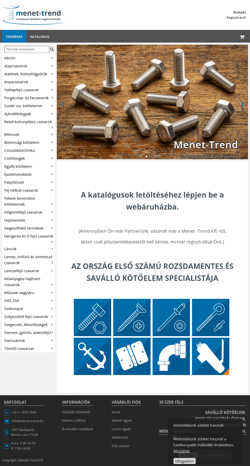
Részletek (181, 450)
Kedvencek (120, 437)
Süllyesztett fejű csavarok (29, 316)
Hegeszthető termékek (29, 228)
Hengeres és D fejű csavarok (29, 238)
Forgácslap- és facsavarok (29, 97)
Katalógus (39, 36)
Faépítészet (29, 182)
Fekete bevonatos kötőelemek (29, 201)
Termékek (14, 36)
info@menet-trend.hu (27, 421)
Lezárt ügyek (121, 429)
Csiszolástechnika (29, 150)
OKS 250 (29, 300)
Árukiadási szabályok (77, 429)
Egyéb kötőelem (29, 166)
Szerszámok (29, 340)
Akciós (29, 57)
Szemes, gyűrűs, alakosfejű (29, 332)
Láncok (29, 248)
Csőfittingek (29, 158)
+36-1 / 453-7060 (24, 412)
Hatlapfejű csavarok (29, 89)
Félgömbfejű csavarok (29, 212)
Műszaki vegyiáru (29, 292)
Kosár (116, 412)
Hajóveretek (29, 220)
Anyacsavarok (29, 81)
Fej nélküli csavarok (29, 190)
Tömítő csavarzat (29, 348)
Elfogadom (184, 461)
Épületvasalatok (29, 174)
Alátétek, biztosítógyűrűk (29, 73)
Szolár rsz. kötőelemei (29, 105)
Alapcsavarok (29, 65)
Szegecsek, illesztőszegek (29, 324)
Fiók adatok (120, 446)
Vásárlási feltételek (76, 412)
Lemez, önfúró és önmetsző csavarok (29, 259)
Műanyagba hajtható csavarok (29, 281)
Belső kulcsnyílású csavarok (29, 124)
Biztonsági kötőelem (29, 142)
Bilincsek (29, 134)
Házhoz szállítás (74, 420)
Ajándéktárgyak (29, 113)
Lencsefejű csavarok (29, 270)
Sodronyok (29, 308)
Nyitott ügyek (122, 420)
